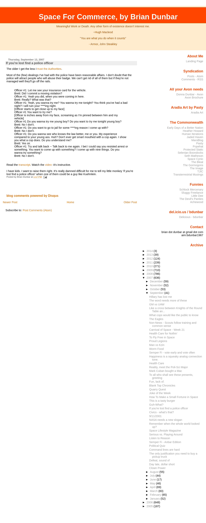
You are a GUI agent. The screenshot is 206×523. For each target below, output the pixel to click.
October (155, 289)
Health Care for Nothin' (163, 333)
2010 (150, 266)
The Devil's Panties (191, 198)
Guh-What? (156, 404)
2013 (150, 254)
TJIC (200, 171)
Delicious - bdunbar (191, 217)
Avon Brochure (194, 97)
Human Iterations (192, 134)
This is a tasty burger (162, 400)
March (154, 491)
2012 (150, 258)
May (153, 483)
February (156, 494)
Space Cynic (195, 158)
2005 (150, 506)
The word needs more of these (168, 300)
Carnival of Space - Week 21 (167, 329)
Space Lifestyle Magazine (165, 430)
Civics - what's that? (161, 412)
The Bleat (197, 162)
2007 (150, 277)
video (48, 164)
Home (70, 202)
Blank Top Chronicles (162, 385)
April (153, 487)
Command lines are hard (164, 449)
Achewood (196, 202)
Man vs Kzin (156, 345)
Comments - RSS (192, 79)
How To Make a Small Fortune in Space (173, 397)
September (157, 292)
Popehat (198, 146)
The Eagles (156, 319)
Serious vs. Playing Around (166, 434)
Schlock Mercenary (191, 189)
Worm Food (156, 348)
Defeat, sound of (159, 460)
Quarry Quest (157, 389)
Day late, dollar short (162, 464)
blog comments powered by (32, 195)
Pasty (199, 143)
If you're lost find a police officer (29, 63)
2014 (150, 251)
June (153, 479)
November (157, 285)
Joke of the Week (160, 393)
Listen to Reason (159, 438)
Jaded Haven (195, 137)
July (153, 475)
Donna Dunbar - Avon (189, 94)
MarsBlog (197, 140)
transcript (24, 164)
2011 (150, 262)
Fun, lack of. (156, 381)
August (154, 471)
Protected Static (193, 149)
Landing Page (194, 61)
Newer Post (10, 202)
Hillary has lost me (160, 296)
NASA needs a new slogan (165, 419)
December (157, 281)
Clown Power (157, 468)
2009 (150, 270)
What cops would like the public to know (173, 315)
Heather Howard (193, 130)
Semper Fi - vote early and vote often (172, 352)
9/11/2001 (155, 416)
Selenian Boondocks (190, 152)
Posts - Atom (195, 76)
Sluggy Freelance (192, 192)
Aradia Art (197, 112)
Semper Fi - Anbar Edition (165, 442)
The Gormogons (193, 165)
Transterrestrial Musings (188, 174)
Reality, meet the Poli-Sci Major (168, 367)
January (155, 498)
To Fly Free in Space (162, 337)
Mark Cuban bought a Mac (165, 370)
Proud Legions (158, 341)
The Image (196, 168)
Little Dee (197, 195)
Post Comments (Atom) (37, 210)
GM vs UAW (156, 304)
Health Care (156, 363)
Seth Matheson (193, 155)
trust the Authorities (49, 68)
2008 (150, 273)
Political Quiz (157, 445)
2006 (150, 502)
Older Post (130, 202)
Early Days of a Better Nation (185, 127)
